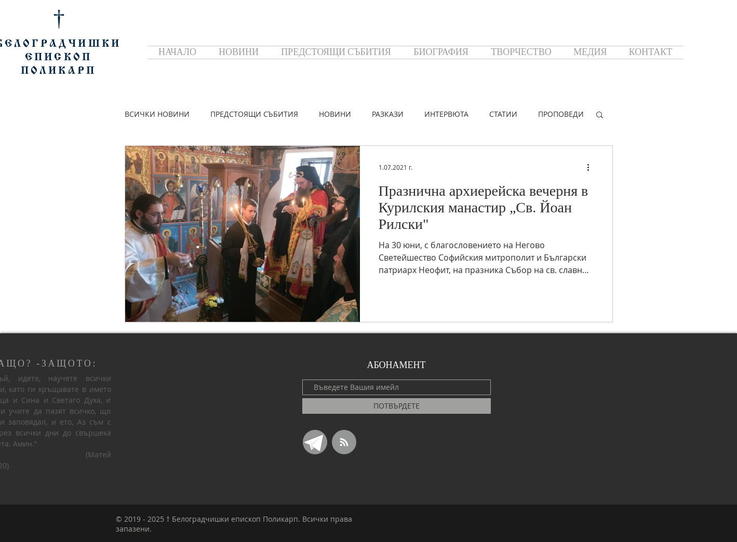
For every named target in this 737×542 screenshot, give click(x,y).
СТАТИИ (503, 114)
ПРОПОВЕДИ (561, 114)
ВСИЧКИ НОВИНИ (157, 114)
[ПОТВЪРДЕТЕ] (396, 406)
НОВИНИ (335, 114)
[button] (600, 115)
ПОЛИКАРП (59, 71)
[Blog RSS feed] (344, 442)
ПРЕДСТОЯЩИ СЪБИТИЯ (254, 114)
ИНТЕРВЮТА (446, 114)
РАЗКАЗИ (388, 114)
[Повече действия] (592, 167)
